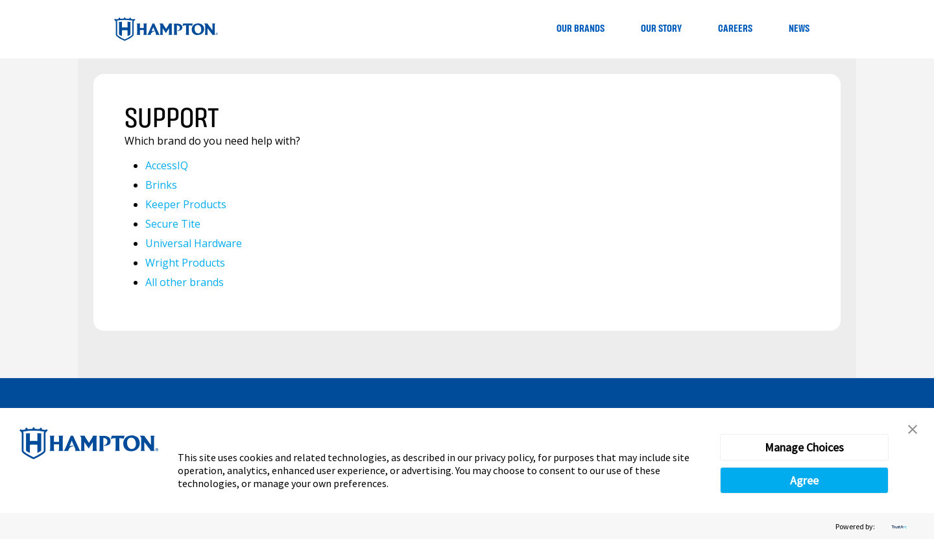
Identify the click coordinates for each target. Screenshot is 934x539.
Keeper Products (185, 204)
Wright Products (185, 263)
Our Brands (581, 28)
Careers (735, 28)
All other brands (184, 282)
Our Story (661, 28)
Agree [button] (804, 480)
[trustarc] (897, 526)
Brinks (161, 185)
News (799, 28)
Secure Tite (172, 224)
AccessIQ (166, 165)
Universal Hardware (193, 243)
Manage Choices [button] (804, 447)
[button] (913, 429)
